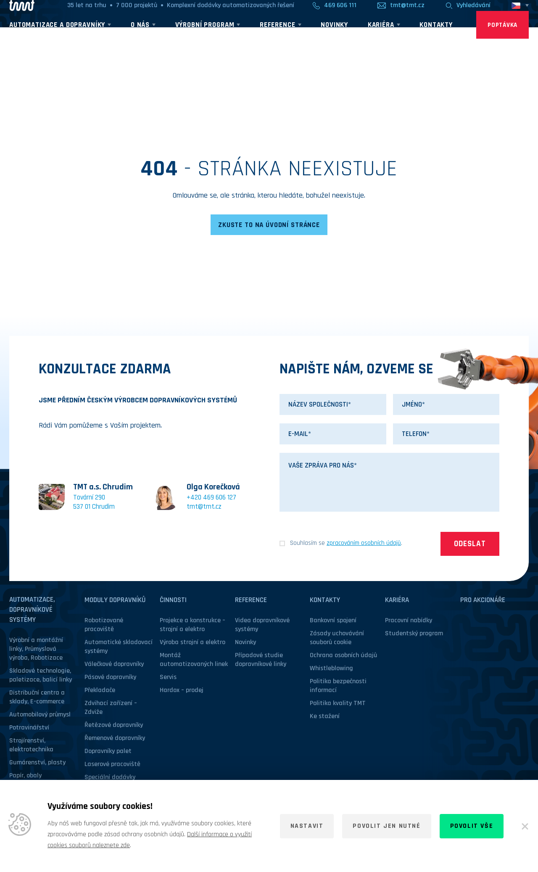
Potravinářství (29, 728)
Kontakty (325, 600)
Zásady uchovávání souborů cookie (337, 638)
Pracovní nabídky (408, 621)
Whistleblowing (331, 669)
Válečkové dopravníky (114, 665)
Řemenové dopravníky (114, 739)
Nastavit (307, 826)
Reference (251, 600)
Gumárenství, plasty (37, 763)
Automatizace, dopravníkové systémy (32, 610)
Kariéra (397, 600)
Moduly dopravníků (114, 600)
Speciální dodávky (109, 778)
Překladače (99, 691)
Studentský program (414, 634)
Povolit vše (471, 826)
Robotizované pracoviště (103, 625)
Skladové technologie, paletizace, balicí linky (40, 676)
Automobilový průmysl (40, 715)
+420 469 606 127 (211, 498)
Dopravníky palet (108, 752)
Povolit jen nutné (386, 826)
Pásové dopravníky (110, 678)
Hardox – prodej (181, 691)
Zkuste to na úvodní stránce (269, 225)
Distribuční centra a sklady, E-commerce (37, 698)
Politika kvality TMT (338, 704)
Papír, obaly (25, 776)
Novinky (245, 643)
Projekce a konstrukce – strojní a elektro (192, 625)
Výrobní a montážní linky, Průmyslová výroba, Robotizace (36, 650)
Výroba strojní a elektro (192, 643)
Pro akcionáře (482, 600)
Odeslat (470, 544)
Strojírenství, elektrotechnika (31, 746)
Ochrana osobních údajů (343, 656)
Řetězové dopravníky (113, 725)
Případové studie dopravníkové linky (260, 660)
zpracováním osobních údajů (364, 544)
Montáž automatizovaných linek (194, 660)
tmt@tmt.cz (204, 507)
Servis (168, 678)
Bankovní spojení (333, 621)
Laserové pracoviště (112, 765)
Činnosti (173, 600)
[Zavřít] (525, 826)
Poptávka (502, 43)
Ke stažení (325, 717)
